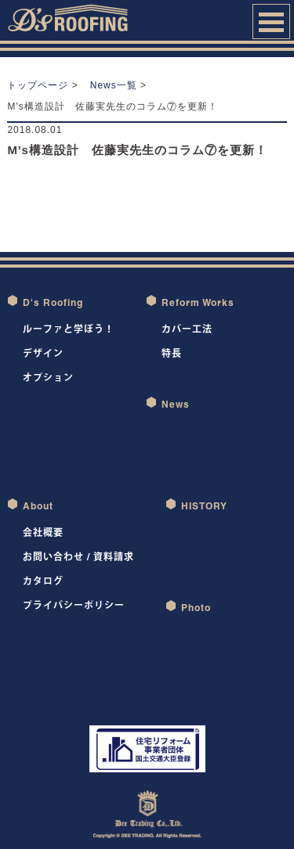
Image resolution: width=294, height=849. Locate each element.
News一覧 (113, 85)
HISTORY (204, 506)
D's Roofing (53, 302)
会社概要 (43, 532)
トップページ (37, 85)
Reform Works (198, 302)
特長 (172, 353)
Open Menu (271, 21)
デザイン (43, 353)
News (176, 404)
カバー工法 (187, 329)
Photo (196, 607)
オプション (48, 377)
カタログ (43, 581)
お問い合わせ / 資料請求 (78, 557)
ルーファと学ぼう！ (68, 329)
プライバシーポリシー (74, 605)
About (38, 506)
